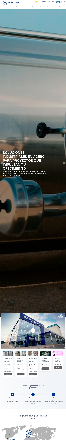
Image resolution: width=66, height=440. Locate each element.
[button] (64, 163)
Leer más (8, 374)
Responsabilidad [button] (46, 7)
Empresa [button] (11, 7)
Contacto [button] (44, 1)
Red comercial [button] (27, 7)
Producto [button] (18, 7)
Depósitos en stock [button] (36, 7)
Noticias (55, 7)
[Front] (11, 3)
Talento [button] (61, 7)
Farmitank (51, 1)
